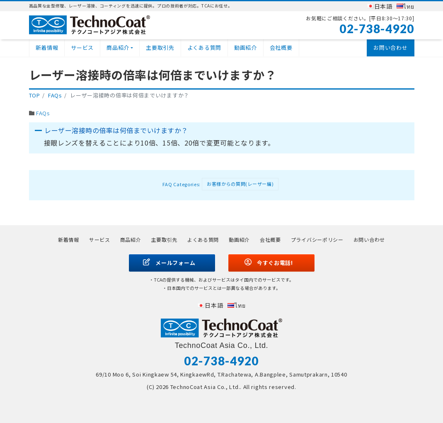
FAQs (43, 113)
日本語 (383, 6)
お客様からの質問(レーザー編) (240, 183)
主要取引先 (160, 47)
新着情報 (47, 47)
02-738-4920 (376, 29)
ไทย (408, 6)
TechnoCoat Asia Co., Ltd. (205, 387)
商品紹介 (118, 47)
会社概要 (281, 47)
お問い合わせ (390, 47)
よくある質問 (204, 47)
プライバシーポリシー (317, 239)
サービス (82, 47)
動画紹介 (245, 47)
